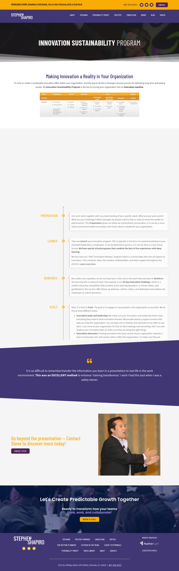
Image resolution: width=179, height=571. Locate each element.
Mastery (118, 15)
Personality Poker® (100, 15)
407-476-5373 (115, 565)
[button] (13, 377)
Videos (162, 15)
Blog (153, 15)
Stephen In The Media (90, 545)
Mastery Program (82, 539)
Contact (113, 550)
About (72, 15)
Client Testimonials (112, 545)
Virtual (113, 539)
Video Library (89, 550)
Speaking (84, 15)
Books (143, 15)
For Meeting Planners (66, 545)
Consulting (131, 15)
